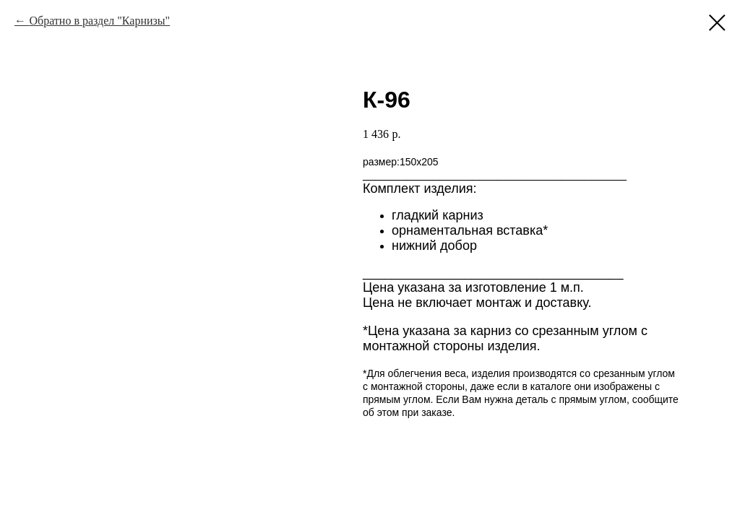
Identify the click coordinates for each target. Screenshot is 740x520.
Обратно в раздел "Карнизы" (99, 20)
